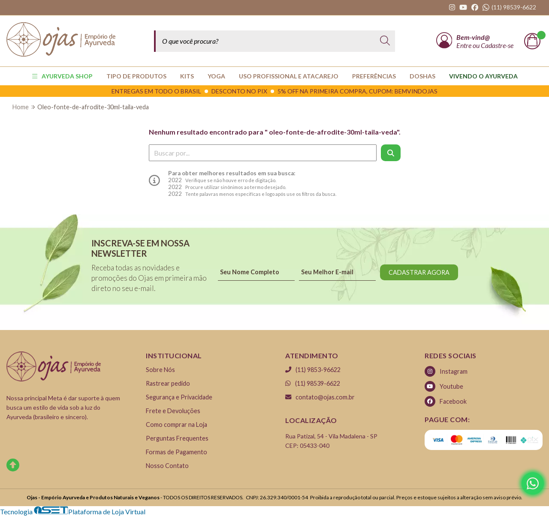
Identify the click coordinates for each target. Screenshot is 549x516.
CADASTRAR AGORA (419, 272)
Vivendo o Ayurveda (483, 76)
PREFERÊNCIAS (374, 76)
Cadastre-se (497, 45)
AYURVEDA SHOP (62, 76)
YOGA (216, 76)
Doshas (422, 76)
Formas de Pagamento (176, 452)
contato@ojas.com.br (320, 397)
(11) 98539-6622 (312, 383)
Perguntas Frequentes (177, 438)
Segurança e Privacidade (179, 397)
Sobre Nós (160, 369)
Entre (464, 45)
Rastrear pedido (168, 383)
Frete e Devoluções (173, 410)
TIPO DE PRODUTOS (136, 76)
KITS (187, 76)
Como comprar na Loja (176, 424)
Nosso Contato (167, 465)
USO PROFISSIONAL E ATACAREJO (288, 76)
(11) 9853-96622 (313, 369)
